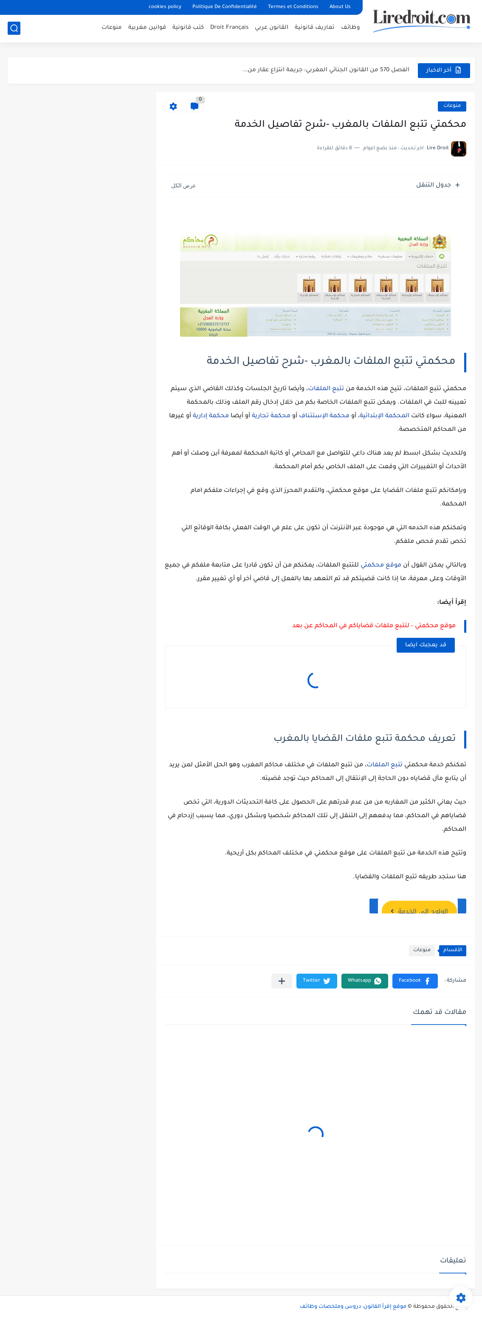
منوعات (111, 28)
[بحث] (14, 28)
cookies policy (165, 7)
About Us (340, 7)
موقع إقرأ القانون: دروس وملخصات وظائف (353, 1307)
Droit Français (229, 28)
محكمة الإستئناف (324, 416)
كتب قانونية (188, 28)
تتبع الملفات (327, 389)
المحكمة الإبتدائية (384, 416)
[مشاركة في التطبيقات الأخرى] (281, 981)
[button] (415, 981)
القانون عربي (271, 28)
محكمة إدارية (211, 416)
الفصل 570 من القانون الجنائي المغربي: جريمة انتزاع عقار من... (325, 70)
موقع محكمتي (381, 565)
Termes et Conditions (293, 7)
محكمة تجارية (271, 416)
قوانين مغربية (147, 28)
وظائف (350, 28)
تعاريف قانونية (315, 28)
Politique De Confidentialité (224, 7)
